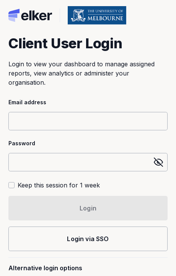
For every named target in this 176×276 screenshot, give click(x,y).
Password (21, 143)
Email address (27, 102)
